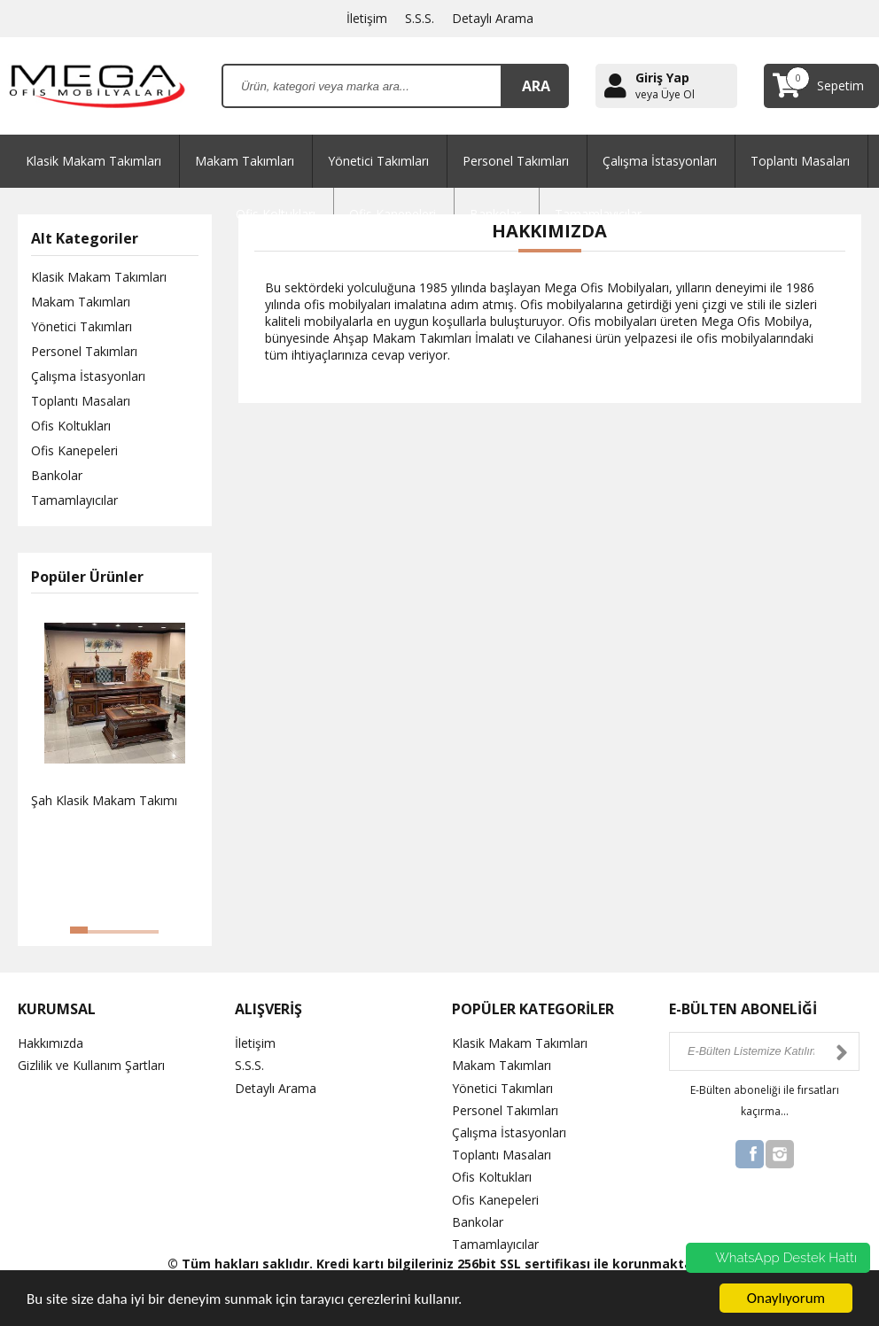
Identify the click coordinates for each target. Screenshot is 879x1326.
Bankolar (56, 475)
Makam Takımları (244, 160)
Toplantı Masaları (800, 160)
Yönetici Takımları (378, 160)
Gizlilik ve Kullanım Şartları (91, 1065)
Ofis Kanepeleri (74, 450)
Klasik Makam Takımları (93, 160)
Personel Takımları (516, 160)
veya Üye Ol (665, 95)
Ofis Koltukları (71, 425)
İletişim (366, 18)
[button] (79, 930)
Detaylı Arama (492, 18)
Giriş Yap (662, 77)
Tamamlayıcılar (74, 500)
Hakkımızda (50, 1043)
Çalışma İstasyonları (660, 160)
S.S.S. (419, 18)
